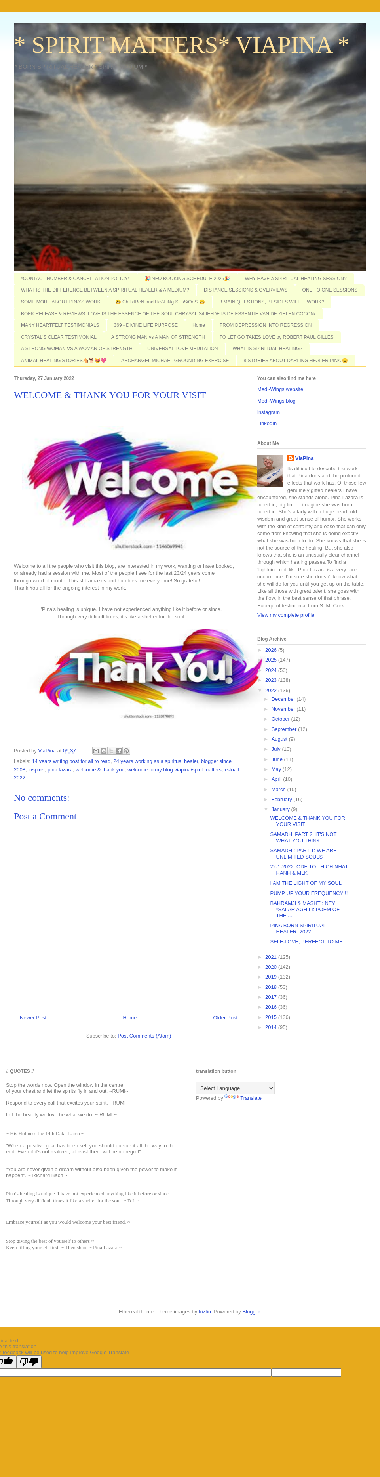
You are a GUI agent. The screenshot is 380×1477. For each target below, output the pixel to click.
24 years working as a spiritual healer (156, 761)
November (284, 709)
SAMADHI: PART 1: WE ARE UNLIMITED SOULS (303, 853)
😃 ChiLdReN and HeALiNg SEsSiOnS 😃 (160, 302)
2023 (271, 680)
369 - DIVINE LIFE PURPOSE (146, 325)
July (277, 749)
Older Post (225, 1018)
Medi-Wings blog (276, 401)
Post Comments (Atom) (144, 1036)
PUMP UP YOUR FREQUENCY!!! (309, 893)
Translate (243, 1098)
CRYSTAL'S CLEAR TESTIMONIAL (59, 337)
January (281, 809)
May (277, 769)
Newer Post (33, 1018)
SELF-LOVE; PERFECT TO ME (306, 942)
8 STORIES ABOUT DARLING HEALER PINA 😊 (296, 360)
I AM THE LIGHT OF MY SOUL (306, 883)
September (285, 729)
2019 (271, 977)
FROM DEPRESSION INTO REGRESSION (266, 325)
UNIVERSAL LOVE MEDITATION (182, 348)
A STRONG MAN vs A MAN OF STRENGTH (158, 337)
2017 (271, 997)
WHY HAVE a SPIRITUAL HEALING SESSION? (295, 278)
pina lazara (60, 770)
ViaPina (304, 458)
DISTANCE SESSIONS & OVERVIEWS (246, 290)
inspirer (36, 770)
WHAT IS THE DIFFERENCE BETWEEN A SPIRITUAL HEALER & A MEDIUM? (105, 290)
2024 (271, 670)
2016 (271, 1007)
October (281, 719)
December (284, 699)
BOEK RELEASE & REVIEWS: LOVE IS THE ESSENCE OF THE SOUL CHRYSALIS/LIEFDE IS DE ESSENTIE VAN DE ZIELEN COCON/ (168, 314)
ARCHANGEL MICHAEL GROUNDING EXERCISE (175, 360)
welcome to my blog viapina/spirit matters (174, 770)
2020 (271, 967)
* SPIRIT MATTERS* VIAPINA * (182, 45)
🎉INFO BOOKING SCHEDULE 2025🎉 (187, 278)
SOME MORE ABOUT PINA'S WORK (61, 302)
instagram (268, 412)
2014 (271, 1027)
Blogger (251, 1312)
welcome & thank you (100, 770)
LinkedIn (267, 423)
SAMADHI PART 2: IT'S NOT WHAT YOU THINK (303, 837)
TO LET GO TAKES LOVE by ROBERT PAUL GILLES (277, 337)
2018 (271, 987)
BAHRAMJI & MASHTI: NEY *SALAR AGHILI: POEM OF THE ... (304, 909)
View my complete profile (285, 615)
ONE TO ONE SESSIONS (330, 290)
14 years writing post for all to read (71, 761)
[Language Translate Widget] (235, 1088)
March (279, 789)
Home (198, 325)
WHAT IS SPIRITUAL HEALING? (267, 348)
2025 (271, 660)
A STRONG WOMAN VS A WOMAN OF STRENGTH (77, 348)
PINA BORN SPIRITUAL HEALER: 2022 (298, 928)
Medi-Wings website (280, 389)
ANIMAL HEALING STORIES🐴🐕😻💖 (63, 360)
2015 (271, 1017)
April (277, 779)
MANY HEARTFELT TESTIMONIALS (60, 325)
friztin (205, 1312)
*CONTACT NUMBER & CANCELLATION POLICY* (75, 278)
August (280, 739)
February (283, 799)
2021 (271, 957)
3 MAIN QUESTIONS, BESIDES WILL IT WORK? (272, 302)
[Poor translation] (29, 1361)
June (278, 759)
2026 (271, 650)
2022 (271, 690)
